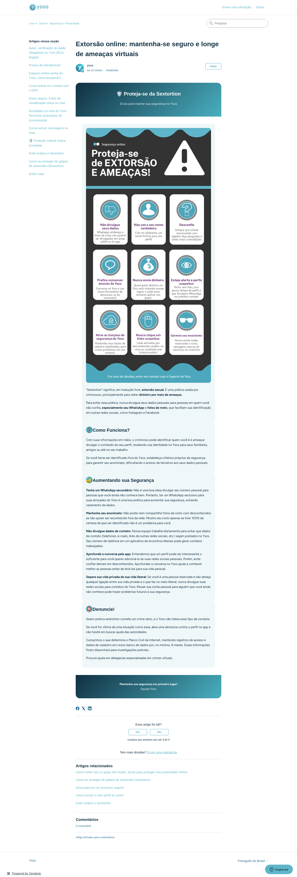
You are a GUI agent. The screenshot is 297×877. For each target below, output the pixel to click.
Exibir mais (36, 174)
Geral (42, 23)
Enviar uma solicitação (236, 7)
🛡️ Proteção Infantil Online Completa (47, 143)
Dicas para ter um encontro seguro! (100, 787)
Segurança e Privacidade (64, 23)
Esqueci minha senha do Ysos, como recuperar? (46, 75)
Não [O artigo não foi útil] (159, 732)
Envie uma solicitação (162, 752)
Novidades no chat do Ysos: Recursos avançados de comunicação (48, 115)
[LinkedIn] (90, 708)
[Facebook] (77, 708)
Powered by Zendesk (26, 873)
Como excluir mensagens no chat (48, 130)
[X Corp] (83, 708)
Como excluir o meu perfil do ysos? (100, 795)
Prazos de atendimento (45, 65)
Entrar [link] (260, 7)
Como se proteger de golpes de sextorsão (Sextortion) (48, 164)
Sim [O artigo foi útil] (138, 732)
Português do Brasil (253, 861)
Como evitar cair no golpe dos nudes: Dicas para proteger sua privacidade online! (131, 772)
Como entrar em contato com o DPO (49, 88)
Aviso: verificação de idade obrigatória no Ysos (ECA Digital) (47, 52)
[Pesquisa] (237, 23)
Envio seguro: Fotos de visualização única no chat (47, 101)
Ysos (32, 23)
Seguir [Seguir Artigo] (213, 66)
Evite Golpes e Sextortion (46, 153)
